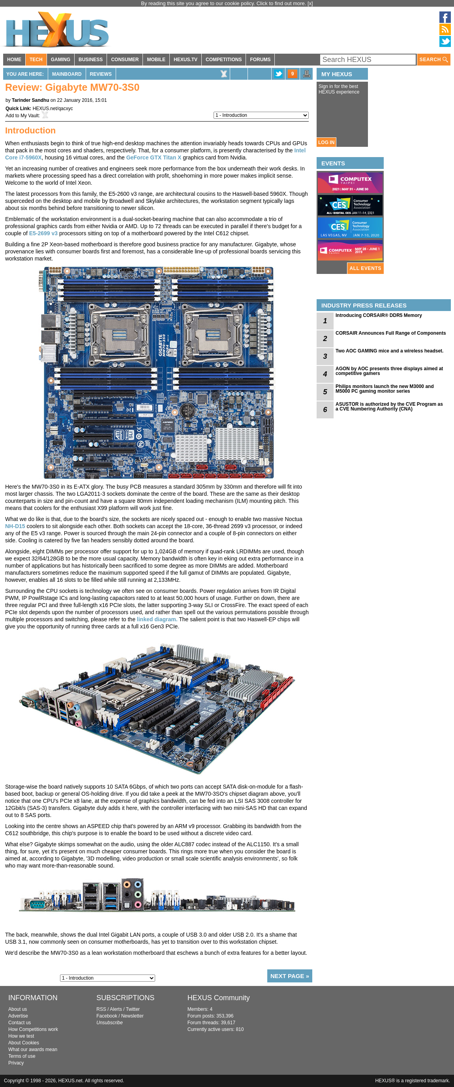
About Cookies (23, 1043)
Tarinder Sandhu (30, 100)
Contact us (19, 1022)
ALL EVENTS (365, 268)
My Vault (30, 115)
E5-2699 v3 (43, 233)
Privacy (16, 1063)
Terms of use (22, 1056)
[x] (310, 3)
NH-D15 (15, 526)
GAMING (60, 59)
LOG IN (326, 142)
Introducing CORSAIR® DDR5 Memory (379, 315)
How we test (21, 1036)
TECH (36, 59)
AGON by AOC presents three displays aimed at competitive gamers (389, 371)
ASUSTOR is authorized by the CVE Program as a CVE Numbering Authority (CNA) (389, 406)
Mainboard (67, 74)
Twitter (133, 1009)
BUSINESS (91, 59)
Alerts (116, 1009)
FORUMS (260, 59)
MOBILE (156, 59)
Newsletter (132, 1016)
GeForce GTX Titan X (154, 157)
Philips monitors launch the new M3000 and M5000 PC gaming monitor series (385, 389)
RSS (101, 1009)
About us (17, 1009)
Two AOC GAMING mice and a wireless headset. (389, 351)
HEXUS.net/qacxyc (53, 108)
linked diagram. (157, 619)
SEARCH (434, 60)
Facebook (106, 1016)
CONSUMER (125, 59)
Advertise (18, 1016)
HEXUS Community (219, 998)
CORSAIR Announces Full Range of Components (391, 333)
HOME (14, 59)
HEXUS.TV (185, 59)
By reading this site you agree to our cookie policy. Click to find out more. (224, 3)
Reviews (101, 74)
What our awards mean (32, 1049)
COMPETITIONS (224, 59)
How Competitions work (33, 1029)
